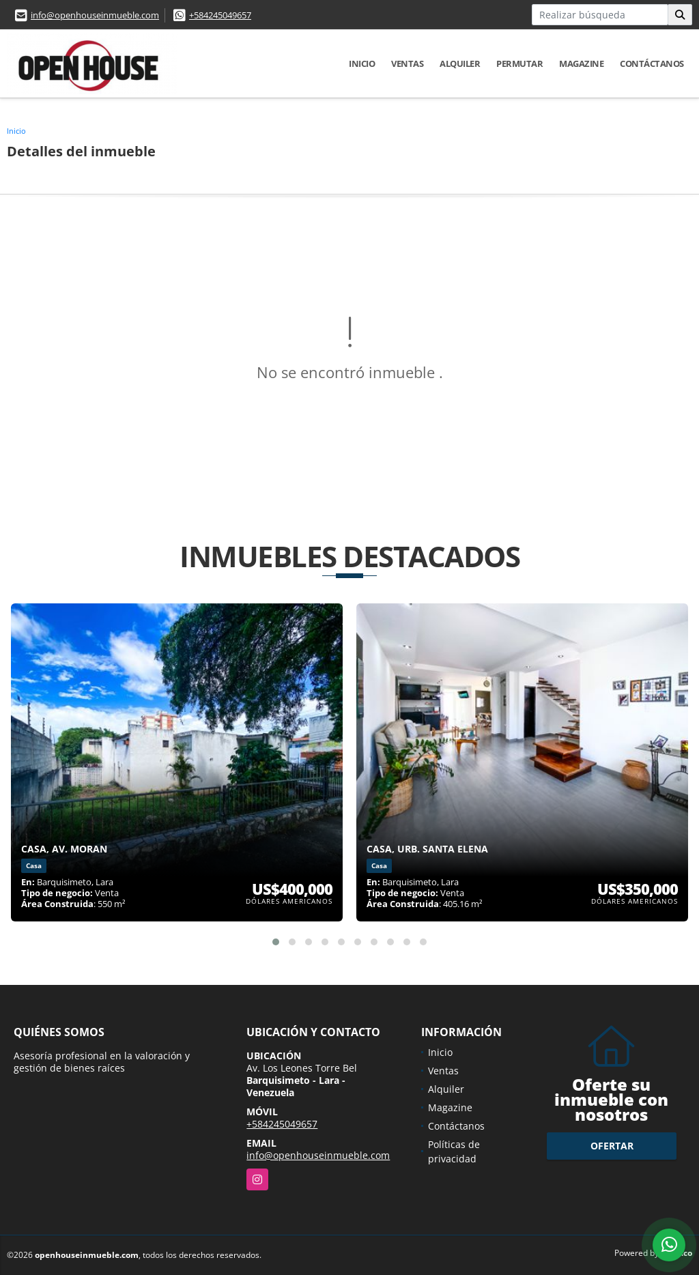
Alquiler (460, 63)
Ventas (407, 63)
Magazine (581, 63)
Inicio (362, 63)
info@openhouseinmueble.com (95, 15)
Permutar (519, 63)
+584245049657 (220, 15)
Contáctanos (652, 63)
